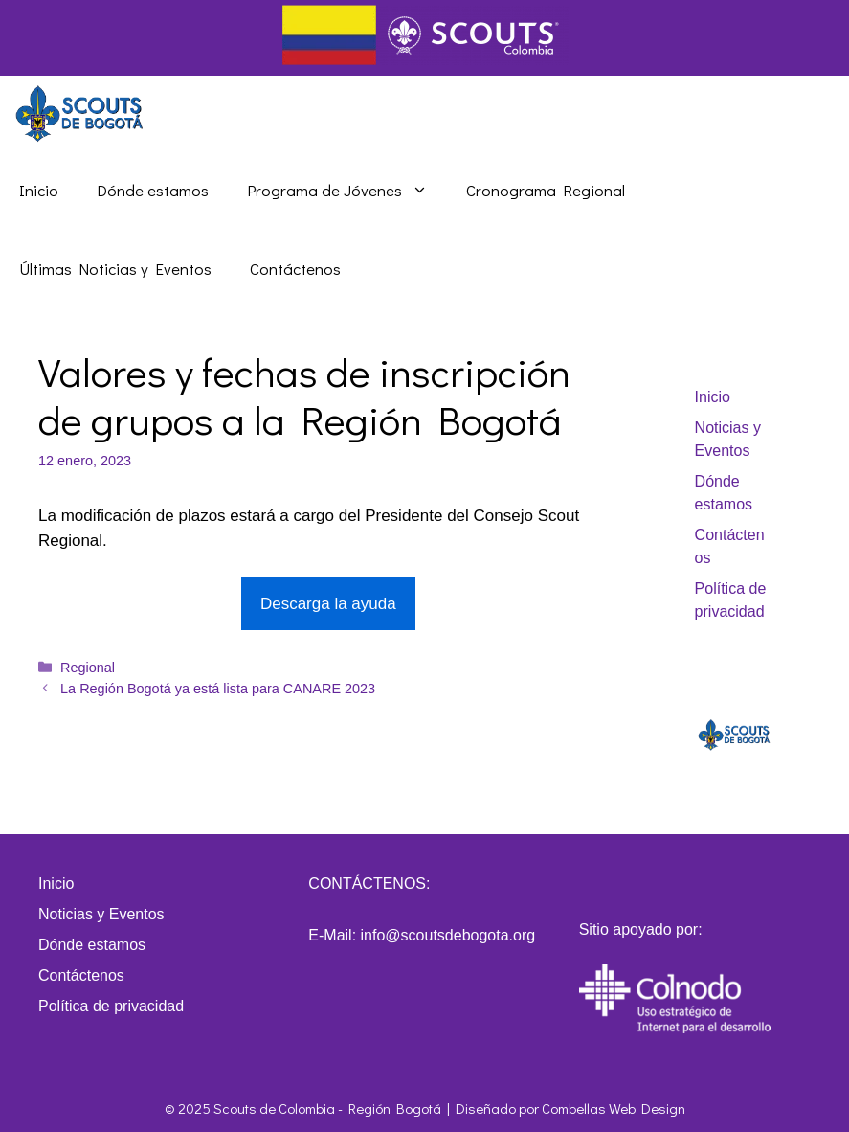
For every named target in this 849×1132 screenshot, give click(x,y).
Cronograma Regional (545, 190)
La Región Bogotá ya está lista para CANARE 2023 (217, 688)
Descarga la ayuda (328, 604)
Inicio (38, 190)
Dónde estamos (153, 190)
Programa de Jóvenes (347, 190)
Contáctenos (295, 269)
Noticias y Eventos (101, 914)
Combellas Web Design (613, 1108)
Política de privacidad (111, 1006)
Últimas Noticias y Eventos (115, 269)
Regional (87, 667)
